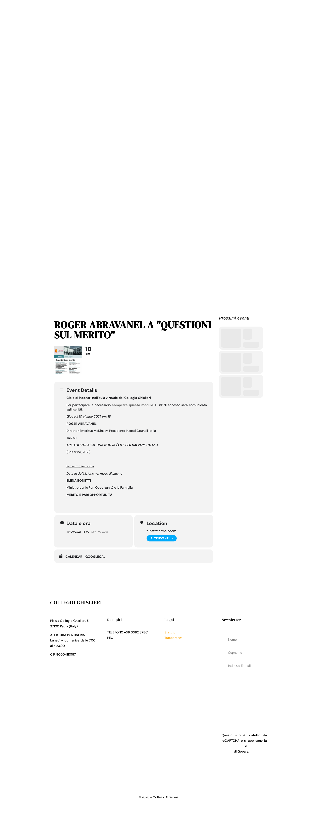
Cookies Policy (175, 649)
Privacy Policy (174, 643)
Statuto (169, 632)
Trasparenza (173, 638)
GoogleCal (95, 557)
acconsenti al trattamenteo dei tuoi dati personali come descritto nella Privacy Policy (244, 694)
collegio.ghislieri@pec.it (131, 638)
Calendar (73, 557)
